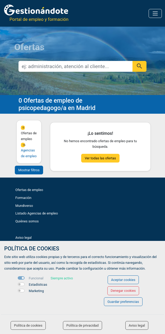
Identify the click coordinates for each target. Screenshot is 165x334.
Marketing (36, 291)
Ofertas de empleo (29, 190)
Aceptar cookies (123, 280)
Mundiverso (24, 206)
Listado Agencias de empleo (36, 213)
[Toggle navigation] (155, 13)
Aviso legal (23, 238)
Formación (23, 198)
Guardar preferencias (123, 302)
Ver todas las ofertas (100, 158)
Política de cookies (28, 325)
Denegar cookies (123, 291)
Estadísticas (38, 285)
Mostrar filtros (28, 170)
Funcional (36, 278)
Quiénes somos (27, 221)
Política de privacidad (82, 325)
